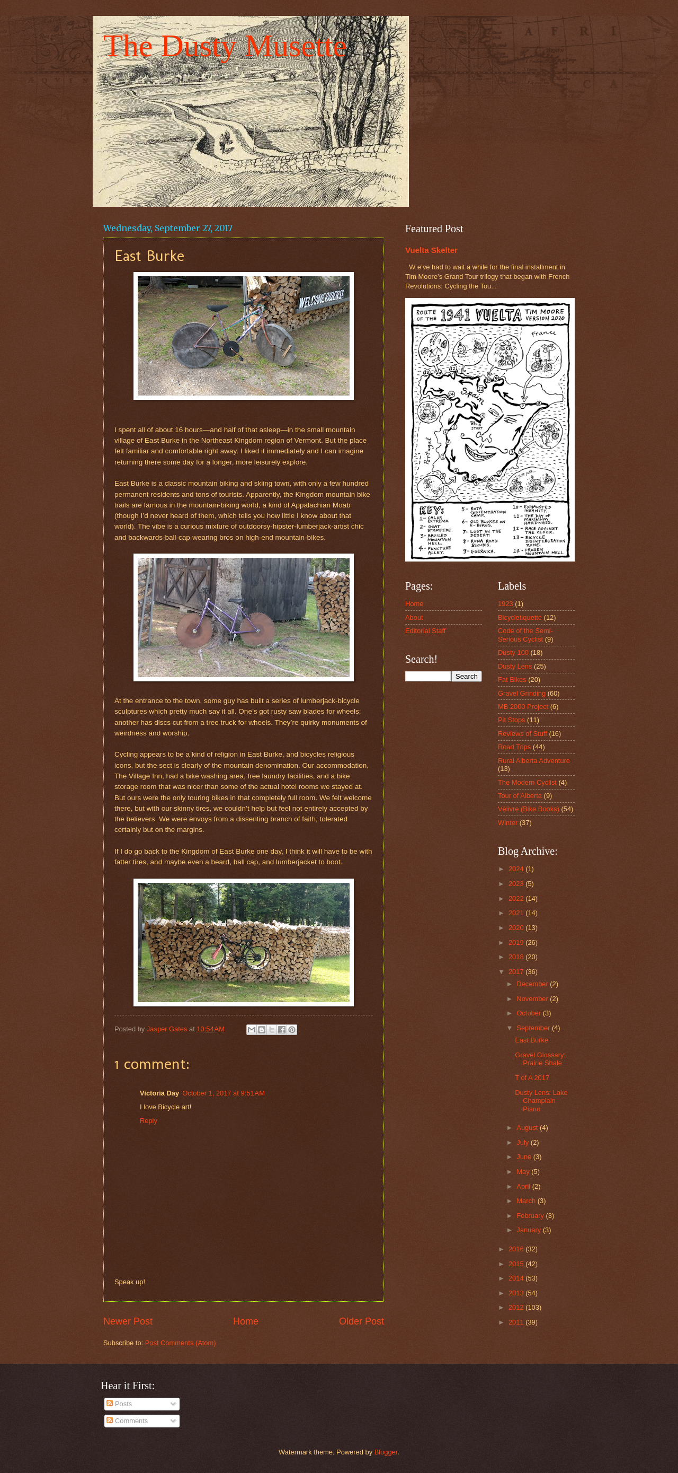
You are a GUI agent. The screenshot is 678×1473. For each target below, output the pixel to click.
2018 (516, 957)
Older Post (361, 1321)
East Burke (531, 1040)
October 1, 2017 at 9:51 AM (223, 1093)
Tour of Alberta (520, 796)
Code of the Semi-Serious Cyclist (525, 635)
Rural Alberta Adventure (534, 761)
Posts (119, 1404)
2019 (516, 942)
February (531, 1216)
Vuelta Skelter (431, 250)
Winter (508, 823)
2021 (516, 913)
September (534, 1028)
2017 (516, 972)
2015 (516, 1264)
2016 (516, 1249)
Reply (148, 1121)
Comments (127, 1421)
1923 (505, 604)
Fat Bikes (512, 679)
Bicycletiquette (520, 617)
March (526, 1201)
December (533, 984)
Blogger (386, 1452)
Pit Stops (511, 720)
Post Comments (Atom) (180, 1343)
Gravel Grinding (522, 693)
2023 (516, 884)
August (528, 1128)
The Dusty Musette (225, 45)
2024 (516, 869)
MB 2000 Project (523, 707)
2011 (516, 1322)
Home (245, 1321)
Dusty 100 (513, 652)
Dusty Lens (515, 666)
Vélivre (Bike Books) (528, 809)
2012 (516, 1307)
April (524, 1186)
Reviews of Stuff (522, 734)
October (529, 1013)
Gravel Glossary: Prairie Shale (540, 1059)
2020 (516, 928)
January (529, 1230)
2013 (516, 1293)
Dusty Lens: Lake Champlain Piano (541, 1101)
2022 (516, 898)
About (414, 617)
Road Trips (514, 747)
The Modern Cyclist (527, 782)
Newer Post (128, 1321)
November (533, 999)
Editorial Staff (425, 631)
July (523, 1142)
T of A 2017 (532, 1078)
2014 (516, 1278)
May (523, 1172)
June (524, 1157)
